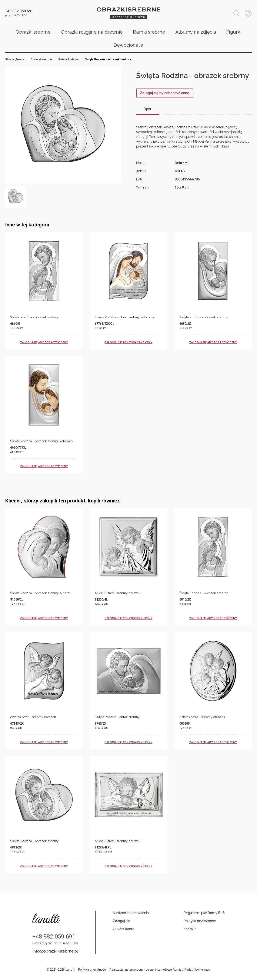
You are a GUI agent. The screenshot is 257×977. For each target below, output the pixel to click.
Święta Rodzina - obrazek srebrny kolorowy (41, 441)
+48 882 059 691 (53, 936)
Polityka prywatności (199, 921)
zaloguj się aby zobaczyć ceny (44, 342)
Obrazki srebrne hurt (128, 13)
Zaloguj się (121, 921)
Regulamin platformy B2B (204, 913)
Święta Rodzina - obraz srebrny (117, 717)
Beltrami (181, 163)
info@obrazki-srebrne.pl (55, 951)
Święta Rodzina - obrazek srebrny (34, 317)
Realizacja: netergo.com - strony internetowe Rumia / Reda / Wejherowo (160, 969)
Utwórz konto (123, 929)
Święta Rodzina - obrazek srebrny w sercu (40, 593)
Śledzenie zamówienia (131, 913)
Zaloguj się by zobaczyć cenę (164, 93)
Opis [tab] (147, 109)
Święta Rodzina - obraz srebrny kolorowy (124, 317)
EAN (139, 179)
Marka (141, 163)
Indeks (141, 171)
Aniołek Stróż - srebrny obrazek (117, 593)
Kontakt (189, 929)
